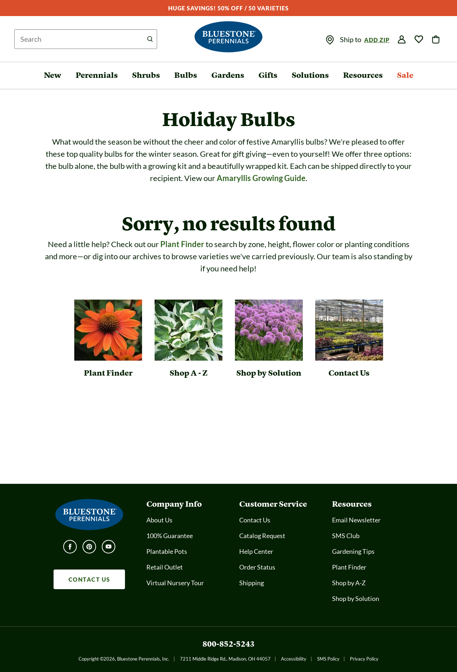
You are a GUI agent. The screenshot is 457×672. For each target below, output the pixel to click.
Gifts (267, 75)
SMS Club (346, 536)
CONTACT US (89, 579)
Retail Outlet (164, 567)
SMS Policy (328, 659)
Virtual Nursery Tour (175, 583)
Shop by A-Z (349, 583)
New (52, 75)
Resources (363, 75)
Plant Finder (182, 244)
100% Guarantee (169, 536)
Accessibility (293, 659)
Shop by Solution (355, 598)
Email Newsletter (356, 520)
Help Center (256, 551)
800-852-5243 (228, 644)
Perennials (97, 75)
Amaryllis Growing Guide (261, 178)
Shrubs (146, 75)
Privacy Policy (364, 659)
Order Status (257, 567)
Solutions (310, 75)
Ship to (351, 39)
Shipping (251, 583)
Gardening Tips (353, 551)
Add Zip (377, 39)
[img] (330, 40)
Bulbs (185, 75)
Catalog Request (262, 536)
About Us (159, 520)
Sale (405, 75)
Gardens (227, 75)
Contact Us (254, 520)
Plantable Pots (166, 551)
